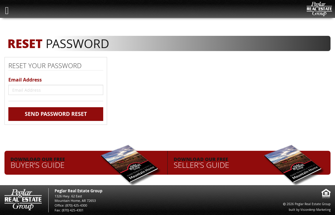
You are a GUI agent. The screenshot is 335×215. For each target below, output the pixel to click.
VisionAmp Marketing (315, 210)
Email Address (25, 79)
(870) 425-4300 (76, 205)
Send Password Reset (56, 114)
